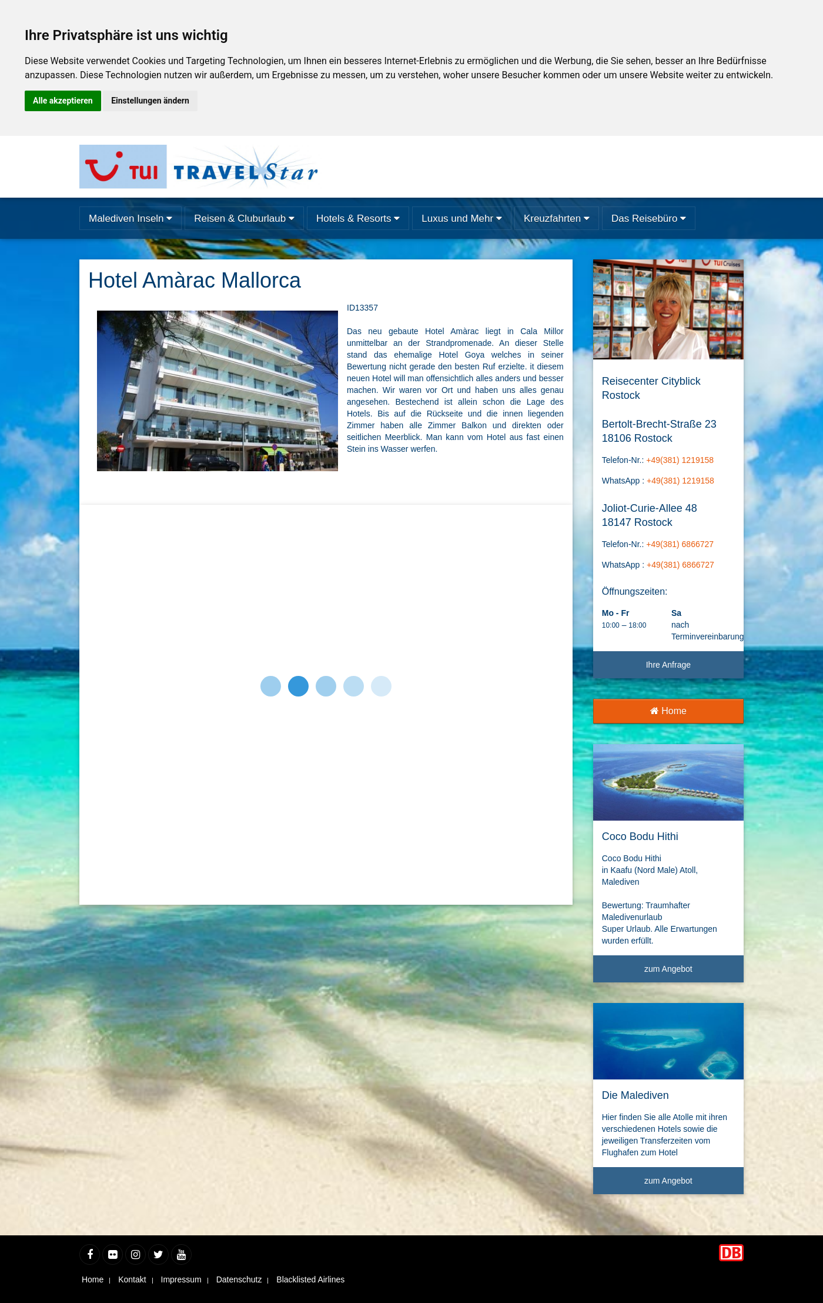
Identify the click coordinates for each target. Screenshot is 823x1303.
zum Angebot (689, 973)
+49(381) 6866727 (680, 544)
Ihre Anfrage (668, 664)
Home (668, 711)
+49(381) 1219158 (680, 460)
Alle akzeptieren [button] (63, 100)
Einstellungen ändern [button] (150, 100)
